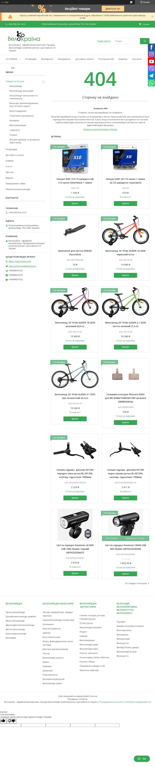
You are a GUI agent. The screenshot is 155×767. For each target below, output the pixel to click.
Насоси (46, 653)
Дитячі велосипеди (15, 629)
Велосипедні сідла (89, 648)
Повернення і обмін (15, 183)
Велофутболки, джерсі (128, 647)
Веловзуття (122, 655)
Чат (142, 758)
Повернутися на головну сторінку (100, 129)
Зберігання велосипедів (18, 189)
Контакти (137, 59)
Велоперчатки (124, 630)
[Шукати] (144, 41)
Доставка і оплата (84, 59)
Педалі (83, 631)
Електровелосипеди (16, 633)
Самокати (15, 130)
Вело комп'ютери (51, 637)
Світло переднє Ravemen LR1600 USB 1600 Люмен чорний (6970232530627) (74, 549)
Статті (9, 166)
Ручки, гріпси (86, 623)
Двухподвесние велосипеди (20, 625)
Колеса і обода (87, 661)
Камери (83, 636)
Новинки (122, 59)
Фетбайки (11, 637)
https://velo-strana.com (20, 261)
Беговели (14, 120)
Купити (75, 203)
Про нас (10, 172)
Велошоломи (123, 638)
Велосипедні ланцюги (91, 627)
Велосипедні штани (126, 651)
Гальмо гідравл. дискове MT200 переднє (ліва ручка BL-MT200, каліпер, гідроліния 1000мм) (75, 473)
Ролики (13, 134)
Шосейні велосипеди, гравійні (21, 616)
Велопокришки (87, 640)
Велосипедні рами (89, 644)
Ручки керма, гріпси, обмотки (94, 657)
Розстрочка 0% (106, 59)
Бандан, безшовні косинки (130, 626)
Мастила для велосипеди (55, 649)
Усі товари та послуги (136, 583)
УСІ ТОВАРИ (11, 59)
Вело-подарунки (18, 111)
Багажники (48, 624)
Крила (46, 662)
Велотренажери (18, 125)
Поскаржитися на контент (111, 702)
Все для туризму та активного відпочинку (25, 141)
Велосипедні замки (52, 683)
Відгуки (9, 177)
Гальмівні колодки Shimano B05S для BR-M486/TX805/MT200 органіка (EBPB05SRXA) (125, 398)
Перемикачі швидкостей (92, 665)
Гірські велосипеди (15, 612)
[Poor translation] (11, 721)
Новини (9, 160)
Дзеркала (48, 670)
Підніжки (47, 666)
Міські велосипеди (15, 620)
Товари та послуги (15, 81)
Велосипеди (16, 86)
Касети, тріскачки (89, 653)
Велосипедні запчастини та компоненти (24, 97)
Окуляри (121, 621)
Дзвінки (47, 632)
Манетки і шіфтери (89, 670)
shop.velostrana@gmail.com (22, 266)
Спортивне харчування (22, 115)
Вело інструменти (52, 628)
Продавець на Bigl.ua (77, 699)
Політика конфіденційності (138, 702)
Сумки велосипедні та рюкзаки (58, 620)
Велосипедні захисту (53, 657)
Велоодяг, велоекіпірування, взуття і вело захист (24, 104)
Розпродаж (31, 59)
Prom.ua (93, 696)
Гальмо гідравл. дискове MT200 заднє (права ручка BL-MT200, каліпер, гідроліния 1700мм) (125, 473)
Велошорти (122, 634)
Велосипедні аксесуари (21, 90)
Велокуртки (123, 643)
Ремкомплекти (50, 674)
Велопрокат (47, 59)
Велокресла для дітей (53, 679)
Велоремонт (64, 59)
